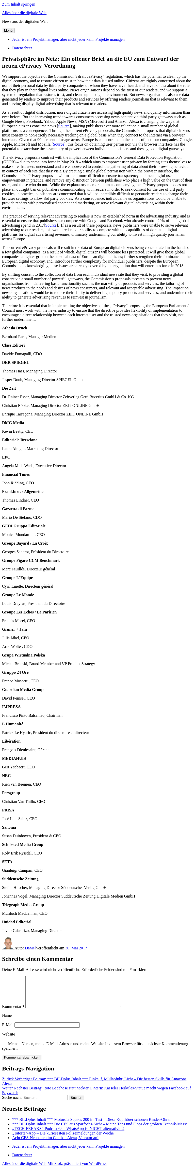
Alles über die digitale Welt (24, 13)
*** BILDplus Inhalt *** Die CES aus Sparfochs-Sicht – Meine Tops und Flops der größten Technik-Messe (100, 1130)
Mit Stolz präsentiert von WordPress (76, 1169)
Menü (8, 30)
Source (63, 126)
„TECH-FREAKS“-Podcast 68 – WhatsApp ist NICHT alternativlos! (68, 1134)
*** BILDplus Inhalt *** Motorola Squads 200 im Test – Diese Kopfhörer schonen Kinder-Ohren (91, 1125)
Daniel (30, 948)
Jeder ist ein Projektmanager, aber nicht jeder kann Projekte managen (68, 39)
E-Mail (7, 1031)
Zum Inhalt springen (18, 4)
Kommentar (13, 1012)
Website (8, 1040)
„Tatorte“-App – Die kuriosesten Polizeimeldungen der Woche (63, 1139)
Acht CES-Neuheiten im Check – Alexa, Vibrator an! (55, 1144)
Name (7, 1021)
